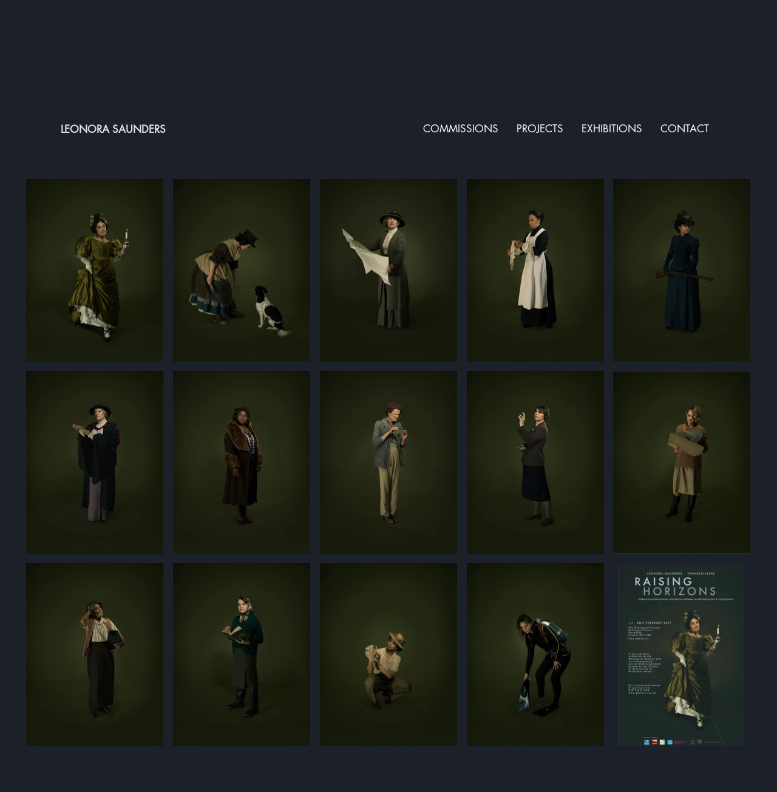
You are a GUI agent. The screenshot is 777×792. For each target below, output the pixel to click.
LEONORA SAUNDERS (113, 129)
